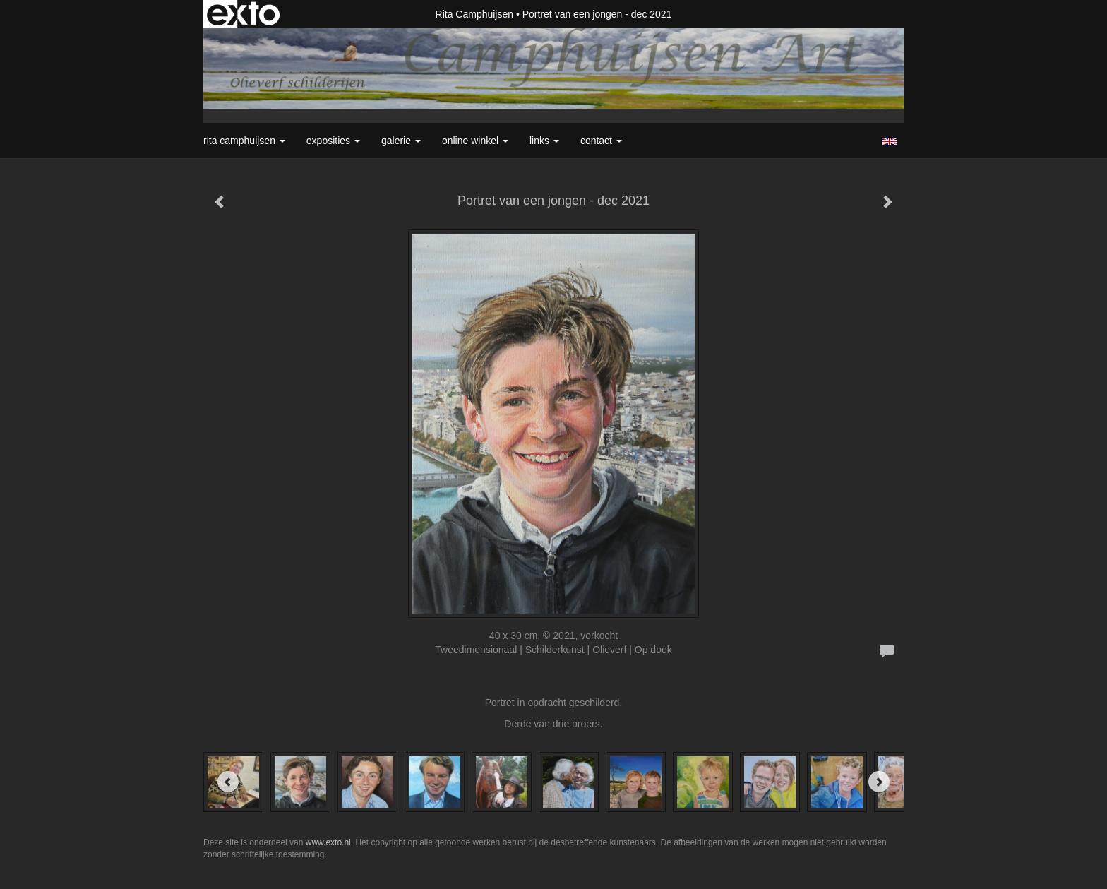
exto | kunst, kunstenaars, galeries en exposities (243, 14)
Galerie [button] (401, 140)
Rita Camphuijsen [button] (244, 140)
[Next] (879, 781)
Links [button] (544, 140)
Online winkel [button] (475, 140)
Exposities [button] (333, 140)
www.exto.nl (328, 842)
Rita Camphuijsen (475, 14)
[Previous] (228, 781)
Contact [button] (601, 140)
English (889, 141)
